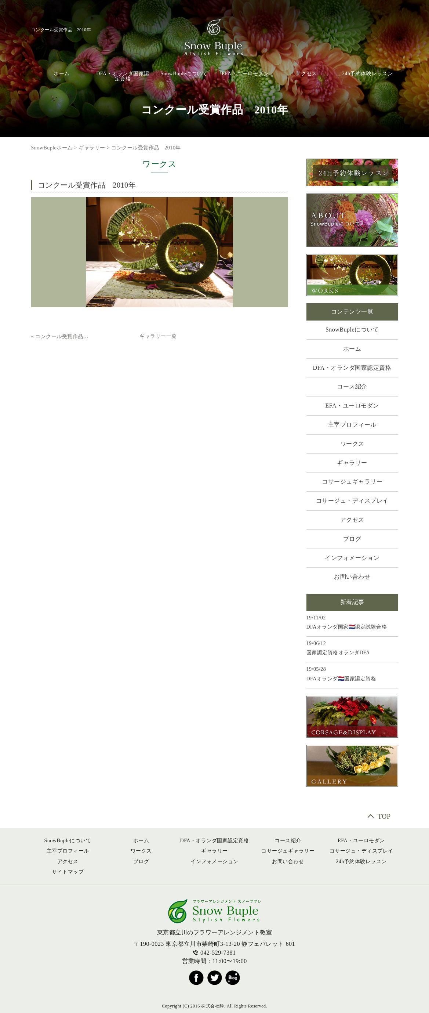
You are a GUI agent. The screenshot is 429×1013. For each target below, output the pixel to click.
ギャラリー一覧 (158, 336)
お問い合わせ (352, 577)
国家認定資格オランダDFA (338, 652)
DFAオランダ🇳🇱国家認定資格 (341, 678)
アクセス (306, 73)
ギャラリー (92, 148)
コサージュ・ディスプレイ (352, 501)
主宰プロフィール (352, 425)
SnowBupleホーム (52, 148)
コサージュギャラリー (352, 481)
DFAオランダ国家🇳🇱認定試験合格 (346, 627)
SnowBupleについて (183, 73)
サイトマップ (68, 872)
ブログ (352, 539)
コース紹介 (352, 386)
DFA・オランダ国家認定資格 (122, 76)
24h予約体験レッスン (367, 73)
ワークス (352, 444)
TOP (384, 816)
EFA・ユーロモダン (245, 73)
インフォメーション (352, 558)
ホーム (62, 73)
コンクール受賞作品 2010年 (146, 148)
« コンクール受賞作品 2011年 (61, 336)
